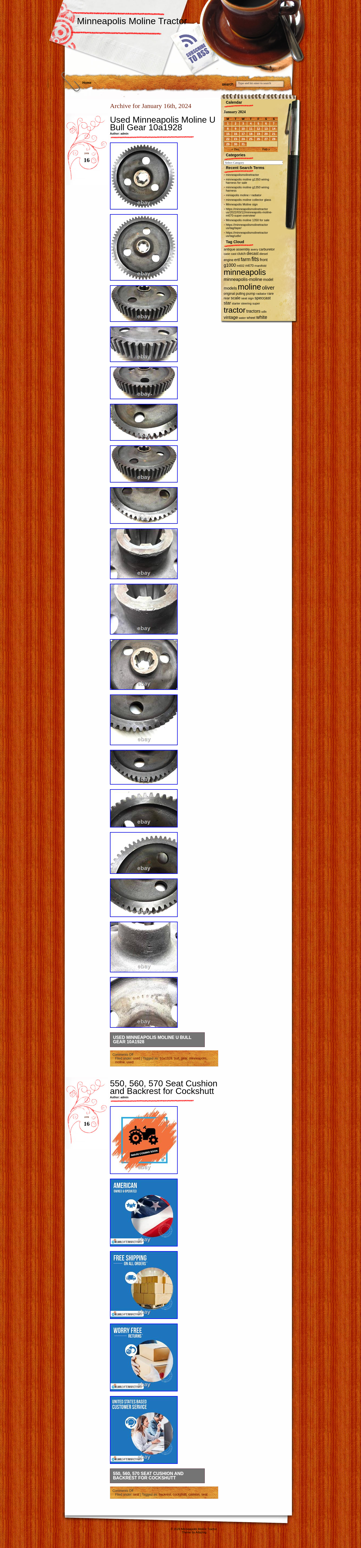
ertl (237, 259)
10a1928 (166, 1058)
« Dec (235, 149)
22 (227, 139)
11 (250, 128)
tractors (253, 311)
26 (258, 139)
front (264, 260)
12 (258, 128)
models (230, 288)
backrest (165, 1494)
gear (184, 1058)
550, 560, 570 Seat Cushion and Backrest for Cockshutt (163, 1087)
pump (250, 293)
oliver (268, 288)
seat (136, 1494)
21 (273, 133)
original (229, 293)
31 (243, 144)
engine (228, 260)
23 (235, 139)
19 (258, 133)
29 (227, 144)
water (242, 317)
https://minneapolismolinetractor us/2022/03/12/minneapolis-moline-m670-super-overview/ (249, 212)
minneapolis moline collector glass (248, 199)
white (261, 317)
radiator (261, 293)
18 (250, 133)
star (227, 302)
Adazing (201, 1532)
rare (270, 293)
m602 (241, 265)
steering (246, 303)
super (256, 303)
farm (246, 259)
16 (235, 133)
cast (233, 253)
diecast (253, 253)
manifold (260, 265)
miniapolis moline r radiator (243, 195)
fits (255, 259)
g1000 (230, 265)
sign (251, 298)
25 (250, 139)
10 (243, 128)
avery (254, 249)
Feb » (266, 149)
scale (235, 298)
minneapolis (197, 1058)
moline (120, 1062)
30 (235, 144)
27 (266, 139)
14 (273, 128)
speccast (263, 298)
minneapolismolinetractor (242, 174)
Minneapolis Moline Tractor (132, 21)
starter (236, 303)
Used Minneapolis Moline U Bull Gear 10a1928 (163, 123)
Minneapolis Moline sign (242, 204)
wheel (251, 318)
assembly (243, 249)
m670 (249, 266)
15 (227, 133)
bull (176, 1058)
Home (86, 83)
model (268, 280)
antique (229, 249)
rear (227, 298)
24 (243, 139)
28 (273, 139)
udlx (264, 311)
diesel (263, 253)
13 (266, 128)
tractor (235, 310)
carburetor (267, 249)
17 (243, 133)
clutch (241, 254)
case (227, 253)
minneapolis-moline (243, 279)
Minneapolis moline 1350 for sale (247, 220)
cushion (193, 1494)
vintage (231, 317)
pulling (240, 294)
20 (266, 133)
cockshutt (180, 1494)
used (136, 1058)
